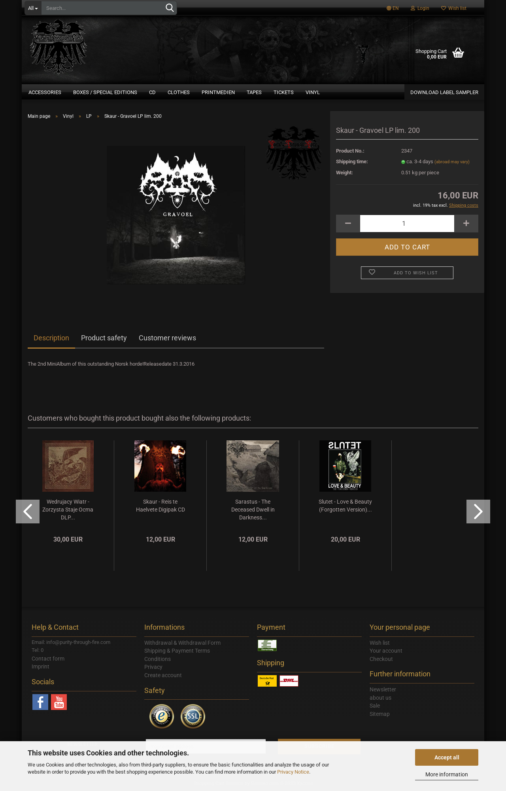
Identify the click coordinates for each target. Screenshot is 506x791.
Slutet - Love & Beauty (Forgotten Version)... (345, 505)
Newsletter (383, 689)
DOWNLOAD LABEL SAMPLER (444, 92)
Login (420, 8)
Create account (163, 675)
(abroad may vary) (452, 161)
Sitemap (380, 714)
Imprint (40, 666)
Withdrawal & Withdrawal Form (182, 643)
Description (51, 338)
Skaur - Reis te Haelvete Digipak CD (160, 505)
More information (446, 774)
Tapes (254, 92)
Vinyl (313, 92)
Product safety (104, 338)
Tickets (284, 92)
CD (152, 92)
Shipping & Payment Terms (177, 651)
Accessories (44, 92)
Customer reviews (167, 338)
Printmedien (218, 92)
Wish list (453, 8)
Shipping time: (352, 161)
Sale (375, 705)
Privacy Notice (293, 772)
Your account (386, 651)
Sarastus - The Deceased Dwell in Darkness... (253, 509)
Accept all (446, 757)
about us (380, 698)
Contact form (48, 658)
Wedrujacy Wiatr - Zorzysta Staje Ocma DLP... (67, 509)
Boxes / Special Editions (105, 92)
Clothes (179, 92)
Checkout (381, 659)
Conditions (157, 659)
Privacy (153, 667)
